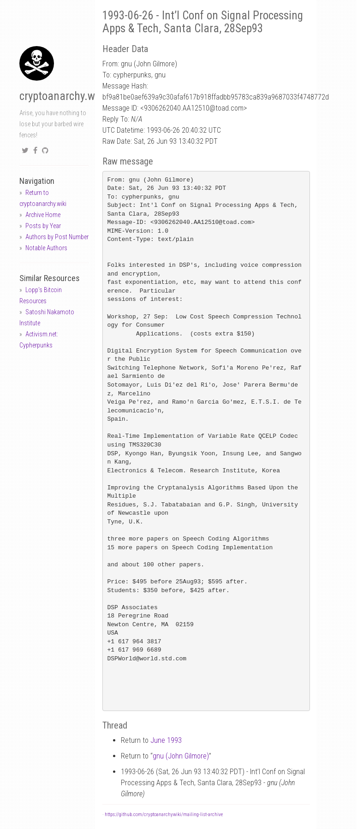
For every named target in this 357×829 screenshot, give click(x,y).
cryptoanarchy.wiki (62, 96)
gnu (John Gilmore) (181, 756)
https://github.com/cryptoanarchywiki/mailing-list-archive (164, 814)
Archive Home (42, 214)
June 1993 (166, 740)
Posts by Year (43, 225)
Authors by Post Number (57, 237)
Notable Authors (46, 248)
